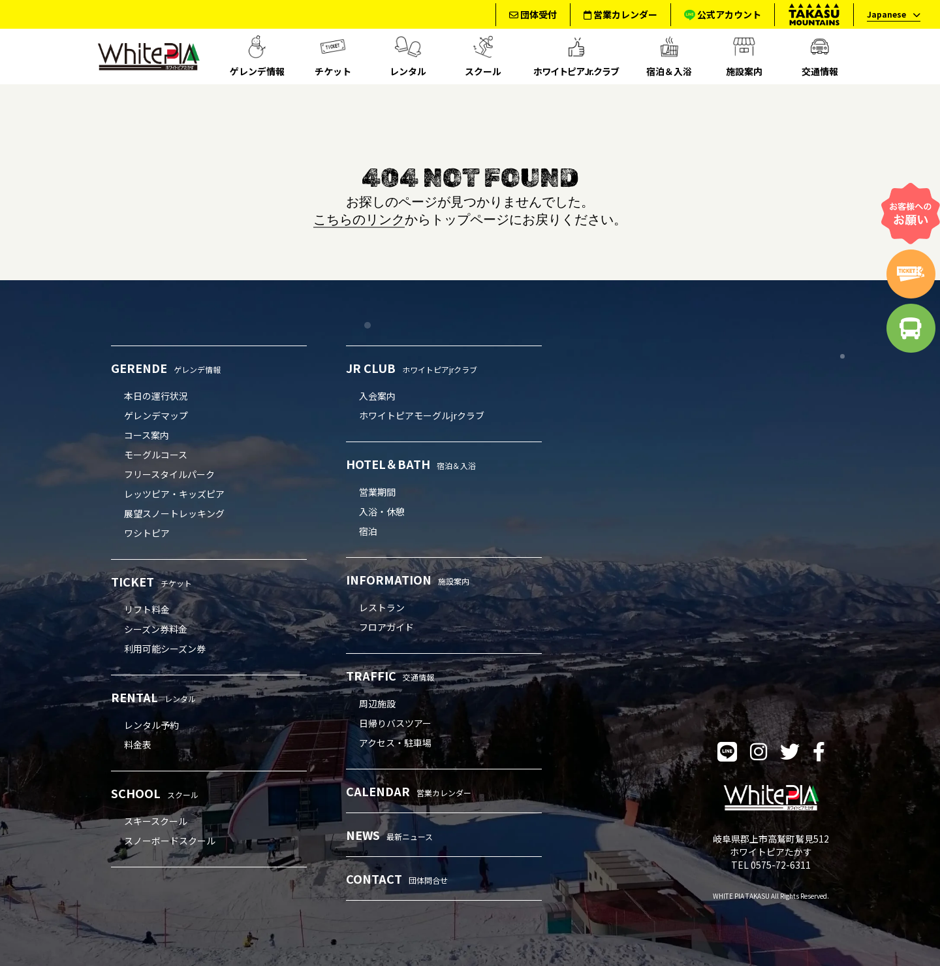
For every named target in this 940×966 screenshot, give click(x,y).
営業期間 (377, 491)
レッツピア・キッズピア (174, 493)
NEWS (389, 834)
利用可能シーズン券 (165, 648)
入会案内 (377, 395)
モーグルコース (155, 454)
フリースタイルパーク (169, 474)
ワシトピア (147, 532)
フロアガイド (386, 627)
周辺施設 (377, 703)
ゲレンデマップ (156, 415)
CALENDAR (408, 790)
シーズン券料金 (155, 629)
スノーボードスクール (169, 840)
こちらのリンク (359, 219)
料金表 (137, 744)
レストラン (382, 607)
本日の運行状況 (156, 395)
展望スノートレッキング (174, 513)
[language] (890, 14)
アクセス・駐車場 (395, 742)
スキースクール (155, 821)
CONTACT (397, 878)
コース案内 (146, 435)
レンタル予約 (151, 725)
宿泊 (368, 531)
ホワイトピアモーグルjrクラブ (421, 415)
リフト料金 (147, 609)
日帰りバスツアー (395, 723)
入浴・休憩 (382, 511)
